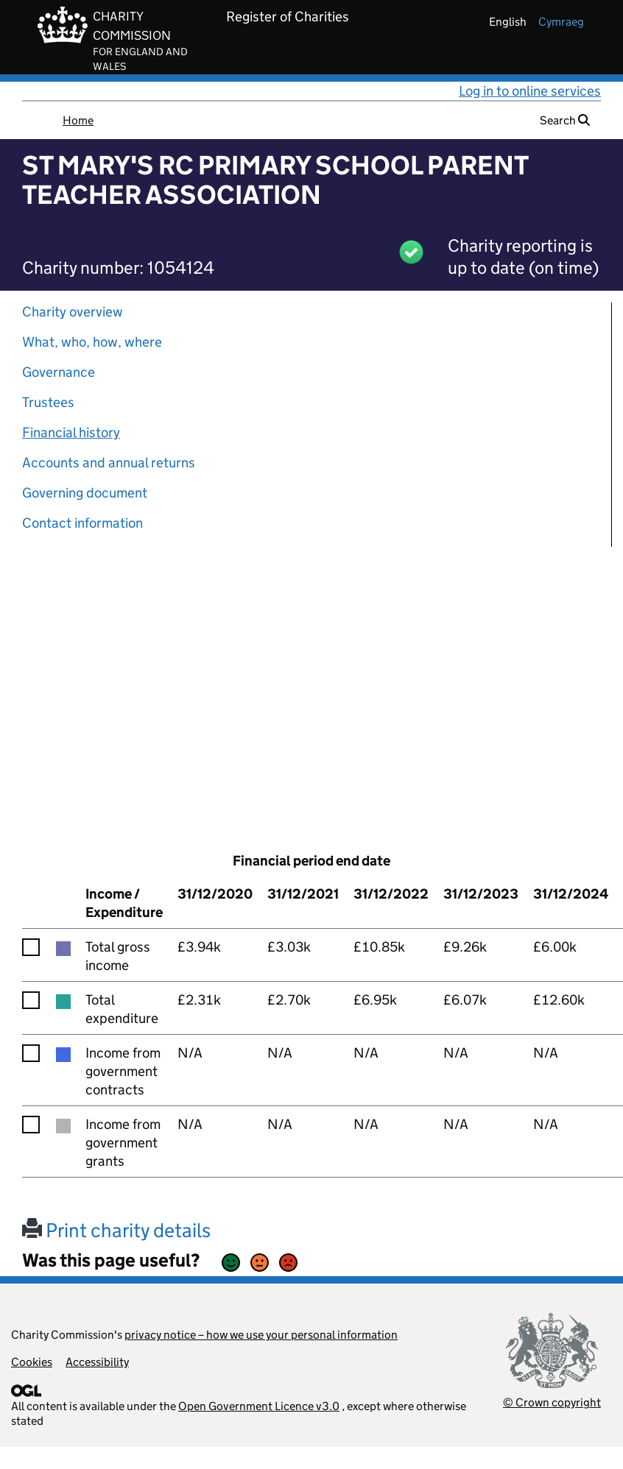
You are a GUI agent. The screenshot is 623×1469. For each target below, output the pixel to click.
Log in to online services (530, 90)
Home (78, 120)
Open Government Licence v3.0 (258, 1406)
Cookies (31, 1362)
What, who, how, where (92, 341)
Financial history (71, 432)
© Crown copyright (552, 1402)
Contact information (82, 522)
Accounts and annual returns (108, 462)
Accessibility (97, 1362)
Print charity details (116, 1230)
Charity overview (72, 311)
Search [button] (565, 120)
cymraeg (561, 22)
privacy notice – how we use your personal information (261, 1335)
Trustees (48, 402)
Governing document (84, 492)
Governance (58, 372)
